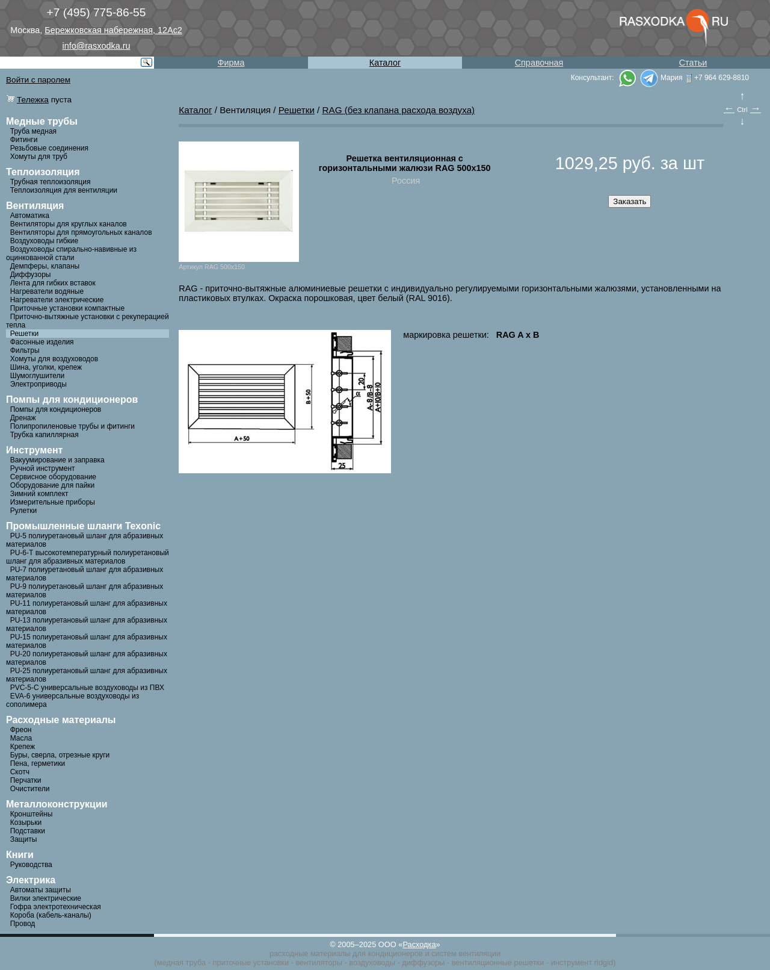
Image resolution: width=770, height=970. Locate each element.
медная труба (181, 962)
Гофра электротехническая (55, 907)
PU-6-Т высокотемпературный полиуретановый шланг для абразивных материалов (87, 557)
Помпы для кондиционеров (56, 409)
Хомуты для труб (38, 156)
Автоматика (29, 215)
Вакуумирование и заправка (57, 460)
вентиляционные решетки (498, 962)
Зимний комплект (39, 494)
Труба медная (33, 131)
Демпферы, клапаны (45, 266)
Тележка (33, 99)
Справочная (539, 62)
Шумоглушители (37, 376)
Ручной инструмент (42, 468)
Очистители (30, 789)
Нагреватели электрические (57, 300)
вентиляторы (318, 962)
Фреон (21, 730)
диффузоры (423, 962)
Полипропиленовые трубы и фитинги (72, 426)
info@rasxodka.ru (97, 46)
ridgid (603, 962)
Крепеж (22, 746)
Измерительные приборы (52, 502)
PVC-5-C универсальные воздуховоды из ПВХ (87, 687)
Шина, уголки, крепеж (46, 367)
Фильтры (25, 350)
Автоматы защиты (40, 890)
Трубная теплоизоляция (50, 182)
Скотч (19, 772)
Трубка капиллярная (44, 435)
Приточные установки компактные (67, 308)
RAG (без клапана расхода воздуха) (398, 110)
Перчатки (26, 780)
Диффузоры (30, 274)
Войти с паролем (38, 79)
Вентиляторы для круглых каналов (68, 224)
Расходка (419, 944)
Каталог (385, 62)
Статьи (693, 62)
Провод (22, 923)
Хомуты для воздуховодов (54, 359)
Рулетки (23, 510)
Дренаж (23, 418)
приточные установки (251, 962)
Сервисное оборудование (53, 477)
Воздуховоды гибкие (44, 241)
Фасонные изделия (42, 342)
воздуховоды (372, 962)
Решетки (24, 333)
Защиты (23, 839)
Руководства (31, 864)
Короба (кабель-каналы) (50, 915)
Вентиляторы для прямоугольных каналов (81, 232)
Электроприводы (38, 384)
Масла (21, 738)
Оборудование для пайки (52, 485)
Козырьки (26, 822)
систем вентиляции (465, 953)
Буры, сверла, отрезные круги (60, 755)
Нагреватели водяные (47, 291)
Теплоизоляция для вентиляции (63, 190)
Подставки (27, 831)
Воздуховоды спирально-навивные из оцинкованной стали (71, 253)
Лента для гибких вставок (53, 283)
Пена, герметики (37, 763)
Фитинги (24, 139)
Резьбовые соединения (49, 148)
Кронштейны (31, 814)
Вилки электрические (45, 898)
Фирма (231, 62)
